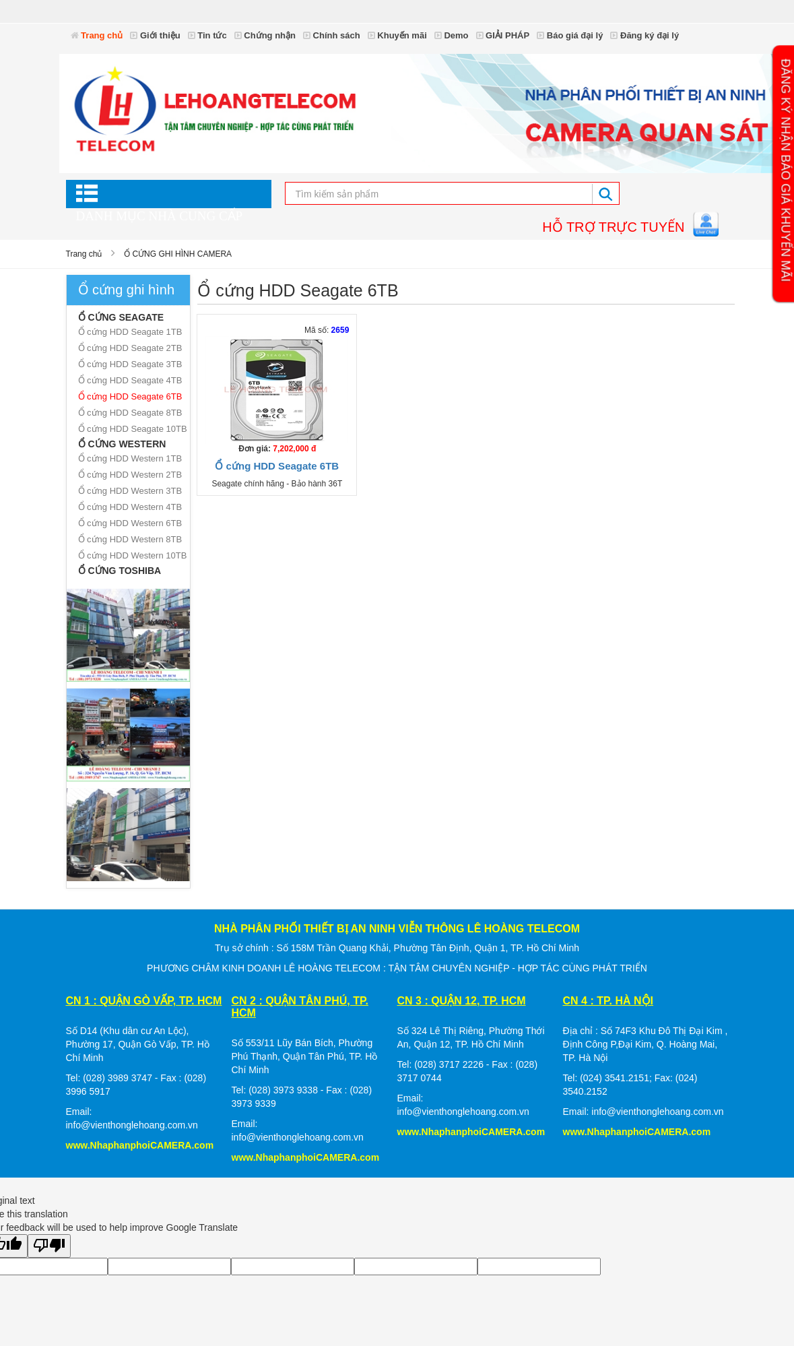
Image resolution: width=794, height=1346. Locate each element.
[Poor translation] (49, 1246)
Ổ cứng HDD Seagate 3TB (130, 364)
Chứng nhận (265, 35)
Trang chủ (97, 35)
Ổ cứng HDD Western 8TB (130, 539)
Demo (451, 35)
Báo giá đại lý (570, 35)
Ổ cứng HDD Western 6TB (130, 523)
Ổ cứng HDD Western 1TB (130, 458)
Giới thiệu (155, 35)
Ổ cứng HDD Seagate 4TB (130, 380)
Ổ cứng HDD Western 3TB (130, 491)
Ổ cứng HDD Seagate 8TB (130, 413)
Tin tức (207, 35)
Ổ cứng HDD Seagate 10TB (132, 429)
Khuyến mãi (397, 35)
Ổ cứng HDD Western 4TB (130, 507)
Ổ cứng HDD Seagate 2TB (130, 348)
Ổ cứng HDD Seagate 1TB (130, 332)
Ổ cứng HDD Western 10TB (132, 555)
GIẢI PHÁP (503, 35)
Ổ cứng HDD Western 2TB (130, 475)
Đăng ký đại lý (644, 35)
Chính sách (331, 35)
